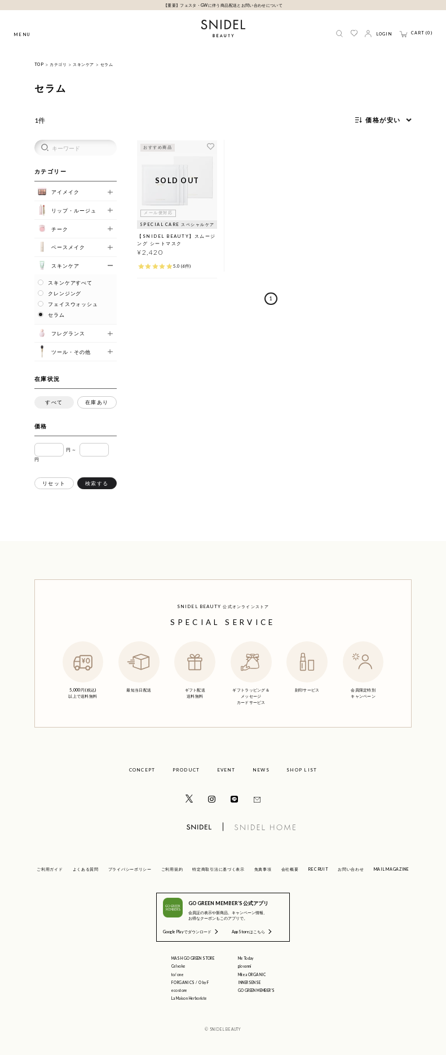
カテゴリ (58, 64)
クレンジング (64, 293)
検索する (97, 483)
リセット (54, 483)
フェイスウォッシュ (73, 304)
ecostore (179, 990)
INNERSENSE (249, 982)
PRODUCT (186, 770)
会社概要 (290, 869)
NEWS (261, 770)
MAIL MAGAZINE (391, 869)
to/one (177, 974)
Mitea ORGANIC (252, 974)
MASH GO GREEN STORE (193, 958)
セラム (106, 64)
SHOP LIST (301, 770)
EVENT (226, 770)
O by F (203, 982)
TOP (39, 64)
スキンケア (83, 64)
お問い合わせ (351, 869)
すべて (54, 402)
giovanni (244, 966)
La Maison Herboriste (189, 998)
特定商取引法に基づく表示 (218, 869)
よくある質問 (86, 869)
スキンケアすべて (70, 283)
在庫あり (97, 402)
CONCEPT (142, 770)
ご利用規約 (172, 869)
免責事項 (263, 869)
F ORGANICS (183, 982)
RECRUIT (318, 869)
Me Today (246, 958)
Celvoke (178, 966)
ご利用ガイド (50, 869)
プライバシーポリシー (130, 869)
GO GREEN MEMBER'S (256, 990)
